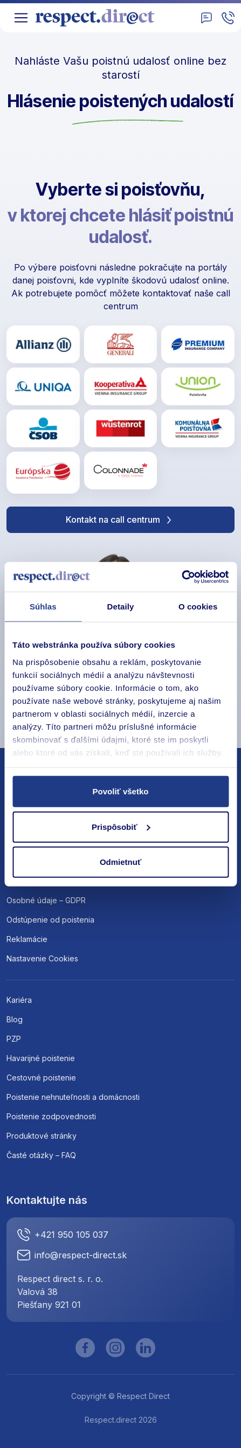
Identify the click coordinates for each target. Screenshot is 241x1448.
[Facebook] (85, 1347)
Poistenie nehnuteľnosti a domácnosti (73, 1096)
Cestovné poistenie (41, 1077)
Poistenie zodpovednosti (51, 1116)
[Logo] (99, 17)
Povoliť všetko (121, 791)
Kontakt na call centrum (120, 520)
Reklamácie (26, 939)
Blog (14, 1019)
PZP (13, 1038)
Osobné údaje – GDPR (46, 900)
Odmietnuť (120, 862)
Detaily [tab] (120, 606)
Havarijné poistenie (40, 1058)
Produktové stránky (41, 1135)
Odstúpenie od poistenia (50, 919)
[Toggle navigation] (21, 18)
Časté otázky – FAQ (41, 1155)
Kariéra (19, 999)
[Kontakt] (206, 17)
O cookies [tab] (198, 606)
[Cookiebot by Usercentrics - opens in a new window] (181, 577)
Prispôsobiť (121, 826)
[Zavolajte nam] (228, 17)
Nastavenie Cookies (42, 958)
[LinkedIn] (145, 1347)
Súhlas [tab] (43, 606)
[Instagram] (115, 1347)
